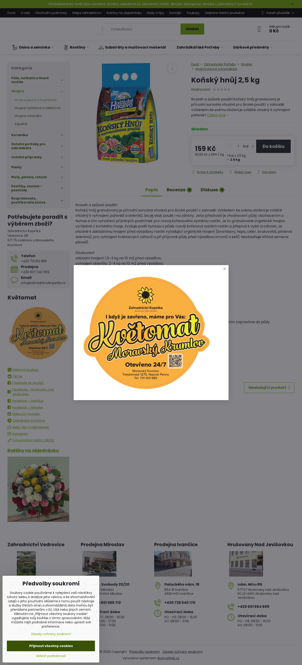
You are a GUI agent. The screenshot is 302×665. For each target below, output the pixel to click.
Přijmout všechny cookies (51, 646)
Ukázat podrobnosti (51, 656)
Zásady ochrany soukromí (51, 634)
